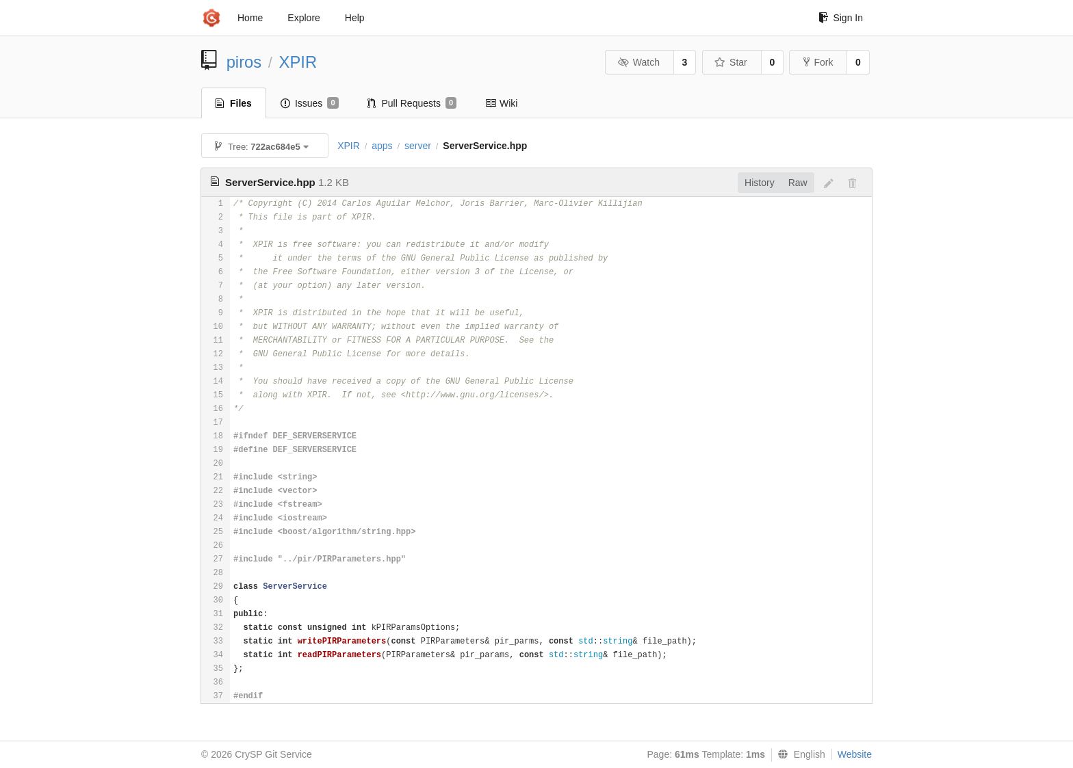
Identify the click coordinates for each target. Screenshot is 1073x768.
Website (855, 754)
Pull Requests (412, 103)
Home (250, 17)
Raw (797, 182)
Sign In (840, 17)
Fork (818, 62)
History (760, 182)
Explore (303, 17)
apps (382, 145)
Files (234, 103)
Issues (310, 103)
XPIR (298, 62)
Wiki (501, 103)
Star (730, 62)
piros (244, 62)
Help (355, 17)
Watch (638, 62)
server (417, 145)
